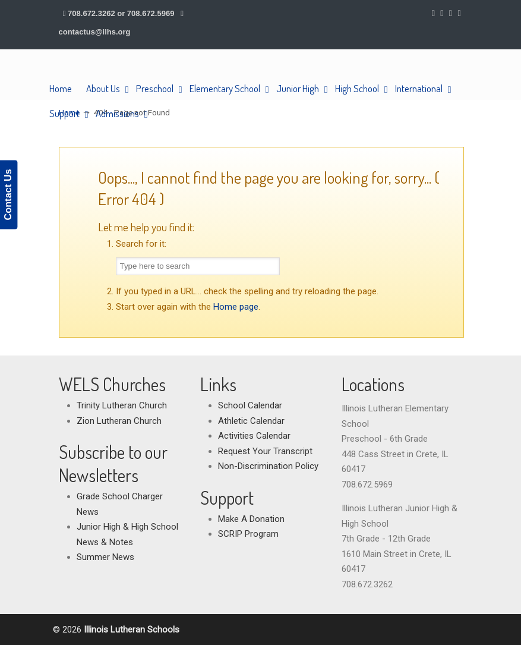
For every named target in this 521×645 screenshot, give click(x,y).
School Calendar (250, 405)
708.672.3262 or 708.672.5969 (121, 13)
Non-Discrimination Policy (268, 466)
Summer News (105, 557)
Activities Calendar (254, 435)
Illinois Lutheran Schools (116, 74)
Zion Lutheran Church (119, 421)
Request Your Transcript (265, 451)
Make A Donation (251, 519)
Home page (235, 306)
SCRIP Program (248, 533)
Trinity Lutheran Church (122, 405)
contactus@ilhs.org (95, 31)
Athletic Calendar (251, 421)
